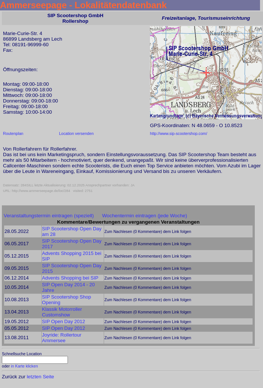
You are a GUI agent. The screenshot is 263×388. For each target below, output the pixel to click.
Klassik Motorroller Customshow (62, 312)
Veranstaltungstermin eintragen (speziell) (49, 215)
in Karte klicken (24, 366)
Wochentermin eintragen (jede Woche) (144, 215)
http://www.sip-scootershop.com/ (178, 133)
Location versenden (76, 133)
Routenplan (13, 133)
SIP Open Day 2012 (63, 321)
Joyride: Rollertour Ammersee (62, 337)
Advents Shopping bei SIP (70, 278)
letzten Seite (40, 376)
